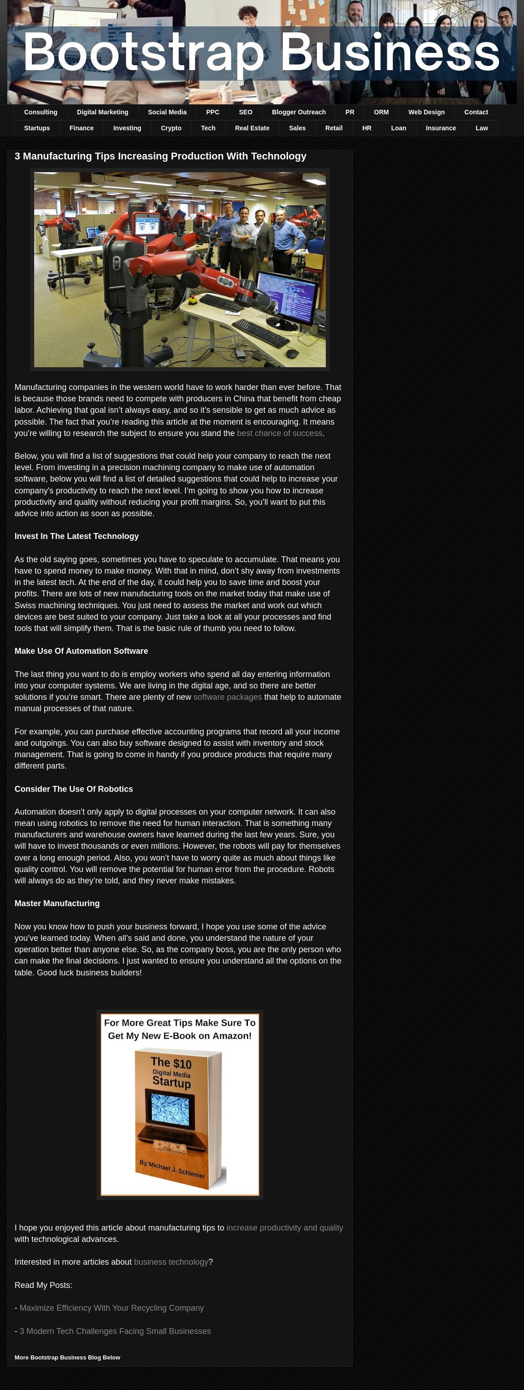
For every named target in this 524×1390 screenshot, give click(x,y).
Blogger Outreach (299, 112)
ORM (381, 112)
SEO (246, 112)
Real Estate (252, 128)
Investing (127, 128)
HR (366, 128)
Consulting (40, 112)
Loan (398, 128)
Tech (208, 128)
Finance (82, 128)
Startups (37, 128)
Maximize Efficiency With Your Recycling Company (112, 1308)
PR (349, 112)
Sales (297, 128)
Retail (334, 128)
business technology (171, 1262)
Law (482, 128)
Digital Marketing (102, 112)
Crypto (171, 128)
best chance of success (279, 433)
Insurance (441, 128)
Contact (476, 112)
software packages (228, 697)
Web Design (426, 112)
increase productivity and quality (284, 1227)
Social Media (167, 112)
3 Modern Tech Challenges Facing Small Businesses (115, 1331)
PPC (213, 112)
